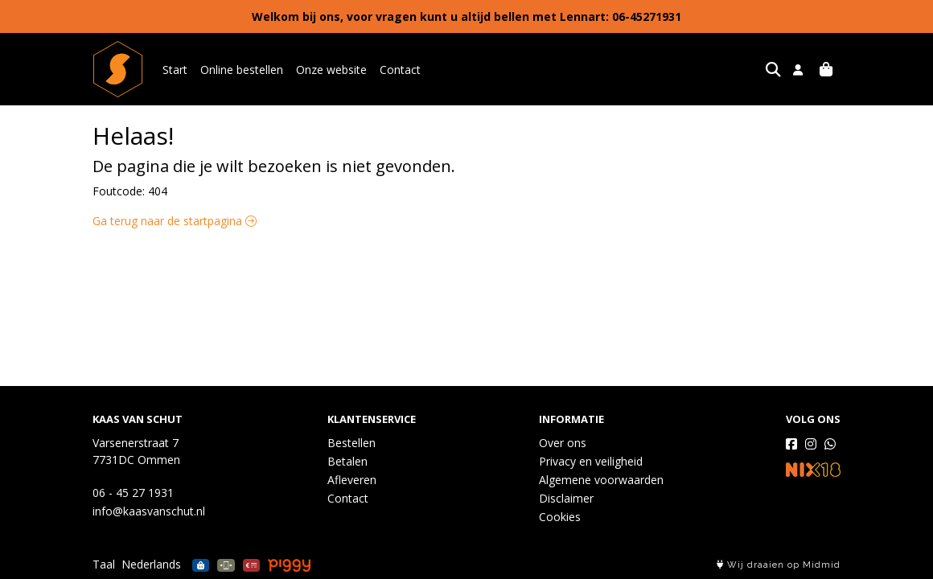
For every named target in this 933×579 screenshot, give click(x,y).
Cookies (560, 516)
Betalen (347, 461)
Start (174, 69)
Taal (103, 564)
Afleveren (351, 479)
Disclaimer (566, 498)
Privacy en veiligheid (591, 461)
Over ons (562, 442)
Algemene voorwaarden (601, 479)
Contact (400, 69)
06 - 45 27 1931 (133, 492)
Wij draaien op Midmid (779, 565)
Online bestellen (241, 69)
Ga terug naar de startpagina (174, 220)
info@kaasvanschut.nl (148, 511)
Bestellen (351, 442)
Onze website (331, 69)
